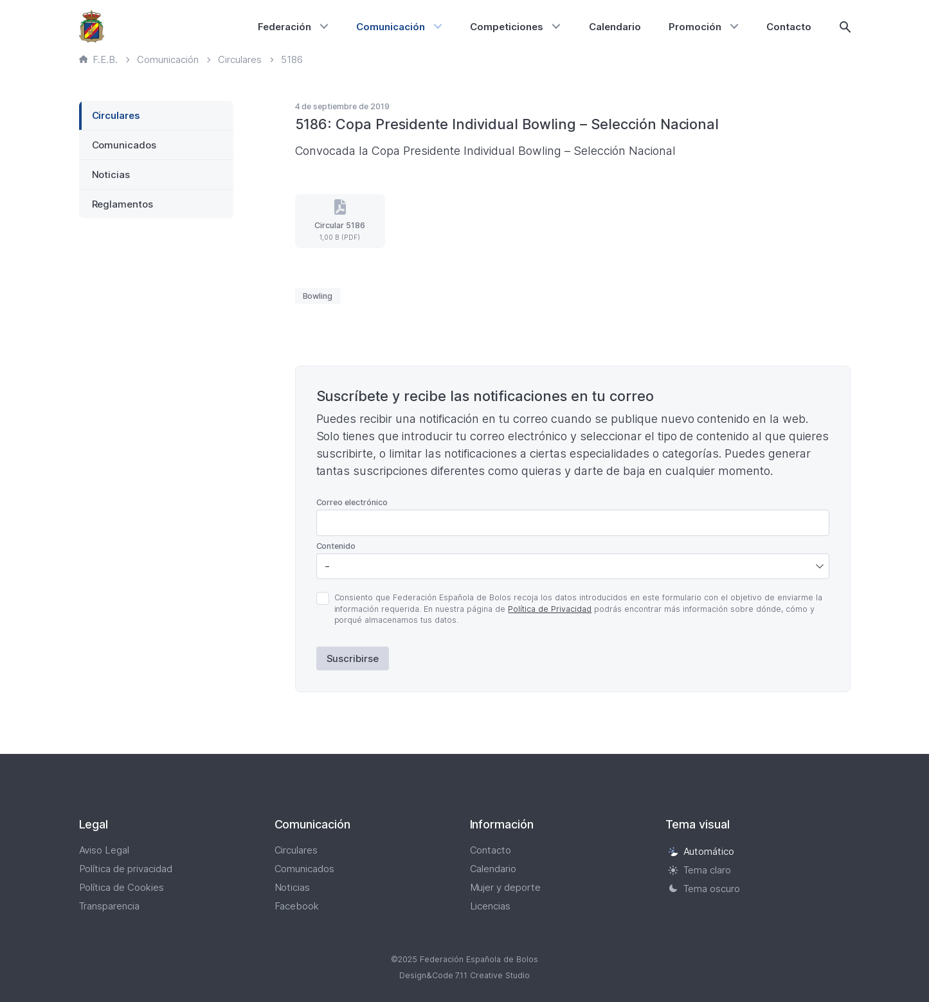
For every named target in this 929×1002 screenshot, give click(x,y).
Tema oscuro (704, 888)
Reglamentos (123, 204)
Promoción (695, 27)
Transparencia (109, 906)
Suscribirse (353, 658)
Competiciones (506, 27)
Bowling (318, 296)
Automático (701, 851)
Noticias (111, 174)
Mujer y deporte (505, 887)
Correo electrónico (352, 502)
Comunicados (124, 145)
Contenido (336, 546)
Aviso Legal (104, 850)
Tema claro (700, 869)
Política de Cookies (122, 887)
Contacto (788, 27)
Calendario (615, 27)
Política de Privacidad (549, 609)
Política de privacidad (126, 869)
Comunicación (390, 27)
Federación (284, 27)
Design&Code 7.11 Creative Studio (464, 975)
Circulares (116, 115)
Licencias (490, 906)
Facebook (297, 906)
